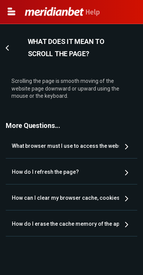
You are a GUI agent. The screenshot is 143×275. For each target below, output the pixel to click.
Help (62, 12)
